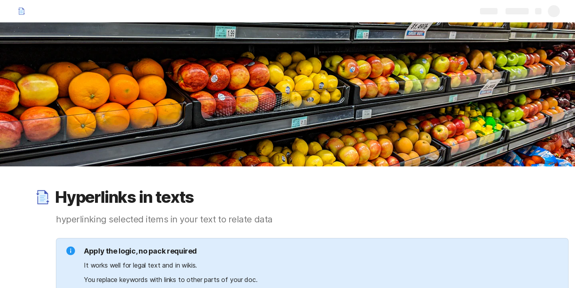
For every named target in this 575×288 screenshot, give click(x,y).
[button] (43, 197)
